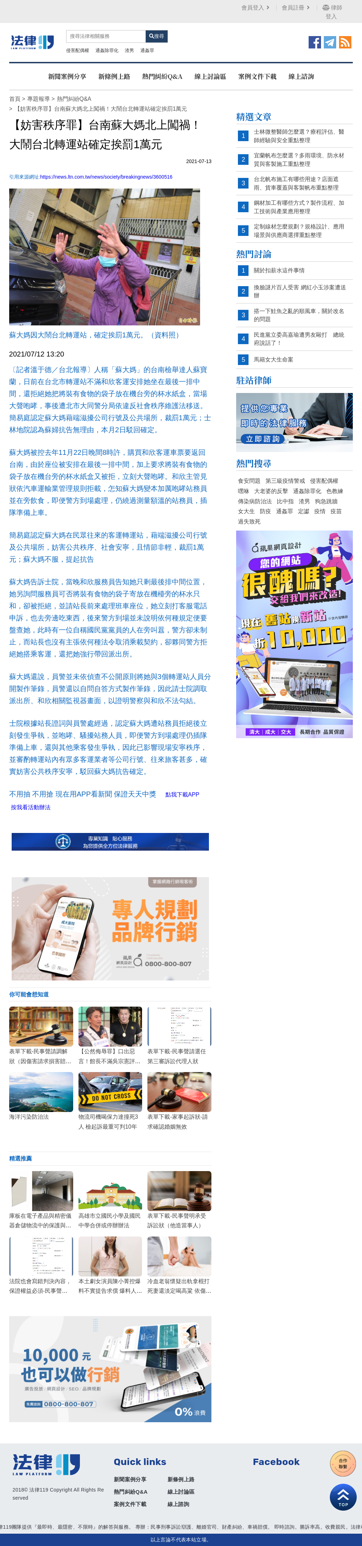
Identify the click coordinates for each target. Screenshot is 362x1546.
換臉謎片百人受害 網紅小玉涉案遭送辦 (300, 291)
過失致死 (249, 522)
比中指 (285, 501)
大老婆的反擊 (271, 491)
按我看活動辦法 (31, 807)
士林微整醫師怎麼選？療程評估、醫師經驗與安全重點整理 (299, 136)
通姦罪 (147, 50)
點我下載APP (182, 795)
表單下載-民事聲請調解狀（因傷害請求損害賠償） (38, 1060)
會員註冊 (296, 8)
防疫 (265, 511)
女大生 (246, 511)
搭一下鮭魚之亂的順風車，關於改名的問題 (299, 315)
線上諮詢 (301, 76)
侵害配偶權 (77, 50)
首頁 (15, 99)
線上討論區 (210, 76)
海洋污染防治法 (29, 1117)
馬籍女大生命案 (273, 360)
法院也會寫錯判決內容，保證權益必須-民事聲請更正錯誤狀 (40, 1290)
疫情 (320, 511)
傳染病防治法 (255, 501)
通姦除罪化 (106, 50)
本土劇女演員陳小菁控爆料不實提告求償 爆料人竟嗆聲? (110, 1290)
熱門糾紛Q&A (162, 76)
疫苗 (336, 511)
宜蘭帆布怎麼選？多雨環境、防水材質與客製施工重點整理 (299, 159)
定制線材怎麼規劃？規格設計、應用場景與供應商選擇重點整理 (299, 231)
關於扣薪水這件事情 (279, 270)
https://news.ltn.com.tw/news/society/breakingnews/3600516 (106, 177)
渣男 (129, 50)
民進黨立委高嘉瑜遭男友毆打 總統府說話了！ (299, 339)
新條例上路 (114, 76)
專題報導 (38, 99)
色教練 (334, 491)
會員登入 (256, 8)
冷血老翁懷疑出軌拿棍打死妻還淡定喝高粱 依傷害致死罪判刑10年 (179, 1290)
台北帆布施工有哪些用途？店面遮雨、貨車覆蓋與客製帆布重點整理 (296, 183)
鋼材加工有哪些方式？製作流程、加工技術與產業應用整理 (299, 207)
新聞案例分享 (67, 76)
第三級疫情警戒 (285, 481)
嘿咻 (243, 491)
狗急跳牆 (326, 501)
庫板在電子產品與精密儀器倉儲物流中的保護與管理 (40, 1225)
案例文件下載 (257, 76)
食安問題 (249, 481)
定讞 (303, 511)
